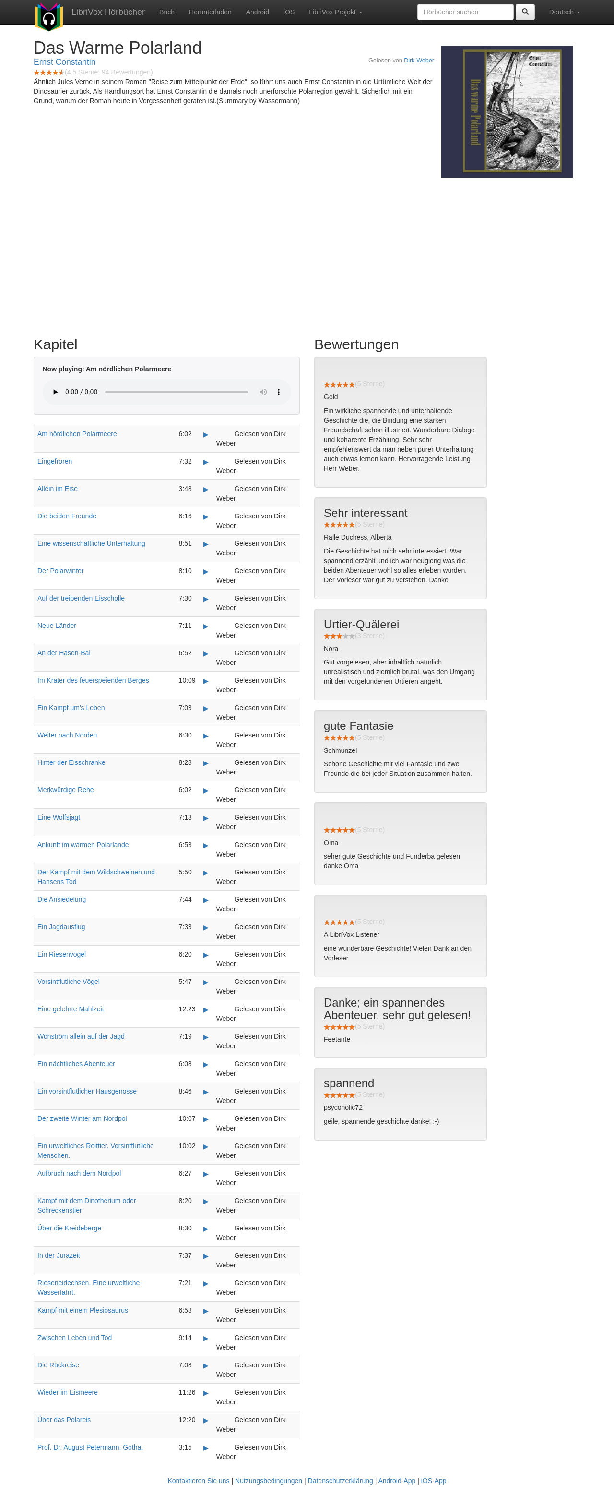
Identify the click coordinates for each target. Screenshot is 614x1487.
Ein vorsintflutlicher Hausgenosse (87, 1091)
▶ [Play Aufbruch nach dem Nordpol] (206, 1173)
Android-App (396, 1481)
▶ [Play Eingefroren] (206, 461)
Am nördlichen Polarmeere (77, 434)
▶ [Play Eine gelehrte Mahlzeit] (206, 1009)
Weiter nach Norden (67, 735)
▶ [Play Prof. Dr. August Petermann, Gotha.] (206, 1447)
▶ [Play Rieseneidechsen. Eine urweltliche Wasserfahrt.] (206, 1283)
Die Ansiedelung (61, 899)
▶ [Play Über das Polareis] (206, 1420)
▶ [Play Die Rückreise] (206, 1365)
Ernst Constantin (64, 62)
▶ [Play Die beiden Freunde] (206, 516)
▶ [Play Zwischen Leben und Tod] (206, 1338)
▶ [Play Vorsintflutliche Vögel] (206, 982)
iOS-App (434, 1481)
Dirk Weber (419, 60)
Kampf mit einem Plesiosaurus (82, 1310)
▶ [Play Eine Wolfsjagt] (206, 817)
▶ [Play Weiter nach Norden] (206, 735)
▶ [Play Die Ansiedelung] (206, 900)
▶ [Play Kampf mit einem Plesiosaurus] (206, 1310)
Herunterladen (210, 12)
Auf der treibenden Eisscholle (81, 598)
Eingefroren (54, 461)
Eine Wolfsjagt (58, 817)
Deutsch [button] (564, 12)
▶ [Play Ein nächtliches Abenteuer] (206, 1064)
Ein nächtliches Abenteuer (76, 1064)
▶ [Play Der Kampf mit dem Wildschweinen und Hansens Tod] (206, 872)
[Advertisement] (307, 254)
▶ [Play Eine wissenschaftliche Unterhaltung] (206, 544)
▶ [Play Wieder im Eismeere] (206, 1392)
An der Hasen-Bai (64, 653)
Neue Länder (56, 625)
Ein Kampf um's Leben (71, 708)
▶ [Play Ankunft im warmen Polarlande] (206, 845)
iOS (289, 12)
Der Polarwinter (60, 571)
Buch (167, 12)
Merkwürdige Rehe (65, 790)
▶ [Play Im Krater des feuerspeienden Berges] (206, 680)
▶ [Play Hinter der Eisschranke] (206, 763)
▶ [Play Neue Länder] (206, 626)
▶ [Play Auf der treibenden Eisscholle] (206, 598)
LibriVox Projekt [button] (335, 12)
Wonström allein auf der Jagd (81, 1036)
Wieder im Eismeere (67, 1392)
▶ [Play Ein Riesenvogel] (206, 954)
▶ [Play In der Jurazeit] (206, 1256)
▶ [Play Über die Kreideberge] (206, 1228)
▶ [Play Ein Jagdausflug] (206, 927)
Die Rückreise (58, 1365)
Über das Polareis (64, 1420)
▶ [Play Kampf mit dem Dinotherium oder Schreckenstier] (206, 1201)
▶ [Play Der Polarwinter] (206, 571)
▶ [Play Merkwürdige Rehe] (206, 790)
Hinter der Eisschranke (71, 762)
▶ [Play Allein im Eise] (206, 489)
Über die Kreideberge (69, 1228)
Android (257, 12)
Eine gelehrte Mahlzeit (70, 1009)
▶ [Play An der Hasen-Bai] (206, 653)
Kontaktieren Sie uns (198, 1481)
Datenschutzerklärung (340, 1481)
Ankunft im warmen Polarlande (83, 844)
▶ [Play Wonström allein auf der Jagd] (206, 1036)
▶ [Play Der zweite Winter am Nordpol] (206, 1119)
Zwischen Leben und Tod (74, 1337)
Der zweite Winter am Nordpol (82, 1118)
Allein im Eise (57, 488)
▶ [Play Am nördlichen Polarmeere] (206, 434)
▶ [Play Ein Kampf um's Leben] (206, 708)
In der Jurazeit (58, 1255)
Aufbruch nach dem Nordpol (79, 1173)
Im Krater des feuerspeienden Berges (93, 680)
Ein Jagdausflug (61, 927)
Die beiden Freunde (66, 516)
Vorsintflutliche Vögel (68, 981)
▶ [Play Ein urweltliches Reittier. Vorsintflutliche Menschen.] (206, 1146)
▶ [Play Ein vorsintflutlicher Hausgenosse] (206, 1091)
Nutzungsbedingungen (268, 1481)
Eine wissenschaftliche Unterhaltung (91, 543)
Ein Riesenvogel (61, 954)
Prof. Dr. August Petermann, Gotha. (90, 1447)
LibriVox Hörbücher (108, 12)
